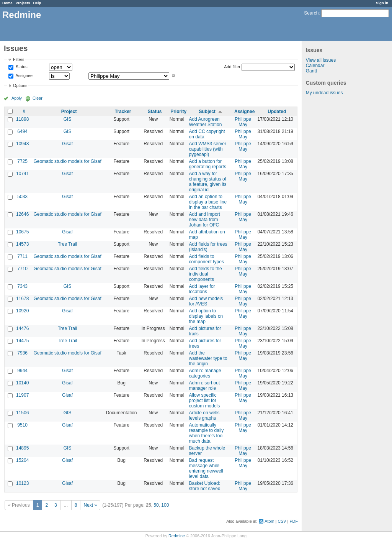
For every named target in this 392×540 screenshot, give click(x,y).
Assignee (24, 75)
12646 (22, 214)
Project (69, 111)
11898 (22, 119)
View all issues (321, 60)
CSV (282, 521)
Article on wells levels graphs (204, 415)
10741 (22, 173)
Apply (16, 98)
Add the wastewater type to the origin (208, 358)
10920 (22, 310)
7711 (22, 256)
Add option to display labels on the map (206, 316)
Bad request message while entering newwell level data (206, 468)
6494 (22, 131)
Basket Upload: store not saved (204, 486)
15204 (22, 460)
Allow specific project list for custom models (204, 400)
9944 (22, 370)
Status (21, 67)
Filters (18, 59)
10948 (22, 143)
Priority (178, 111)
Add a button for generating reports (207, 164)
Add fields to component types (206, 259)
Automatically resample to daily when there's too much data (206, 433)
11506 (22, 412)
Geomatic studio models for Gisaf (67, 161)
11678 (22, 298)
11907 (22, 395)
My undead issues (324, 92)
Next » (90, 505)
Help (37, 3)
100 (165, 505)
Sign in (382, 3)
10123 (22, 483)
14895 (22, 448)
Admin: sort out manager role (204, 385)
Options (20, 85)
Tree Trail (67, 244)
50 (156, 505)
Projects (23, 3)
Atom (269, 521)
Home (7, 3)
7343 (22, 286)
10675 (22, 232)
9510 (22, 425)
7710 (22, 268)
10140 (22, 383)
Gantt (311, 71)
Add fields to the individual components (205, 274)
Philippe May (243, 122)
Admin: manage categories (205, 373)
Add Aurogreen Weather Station (205, 122)
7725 (22, 161)
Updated (277, 111)
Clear (37, 98)
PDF (293, 521)
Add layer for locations (202, 289)
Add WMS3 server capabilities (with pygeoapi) (207, 149)
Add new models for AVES (206, 301)
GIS (68, 119)
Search (311, 13)
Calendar (315, 65)
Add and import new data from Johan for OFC (204, 220)
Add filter (232, 66)
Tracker (123, 111)
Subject (207, 111)
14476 (22, 328)
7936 (22, 353)
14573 (22, 244)
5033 (22, 196)
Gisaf (67, 143)
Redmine (176, 535)
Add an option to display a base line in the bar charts (208, 202)
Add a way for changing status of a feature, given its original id (208, 181)
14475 (22, 340)
